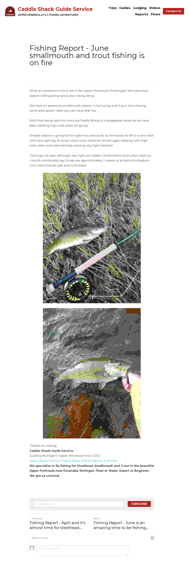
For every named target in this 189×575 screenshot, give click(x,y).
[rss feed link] (157, 538)
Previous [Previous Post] (36, 518)
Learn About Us (41, 461)
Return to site (39, 538)
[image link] (10, 10)
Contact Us (173, 11)
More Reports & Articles (100, 461)
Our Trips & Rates (68, 461)
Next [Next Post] (100, 518)
